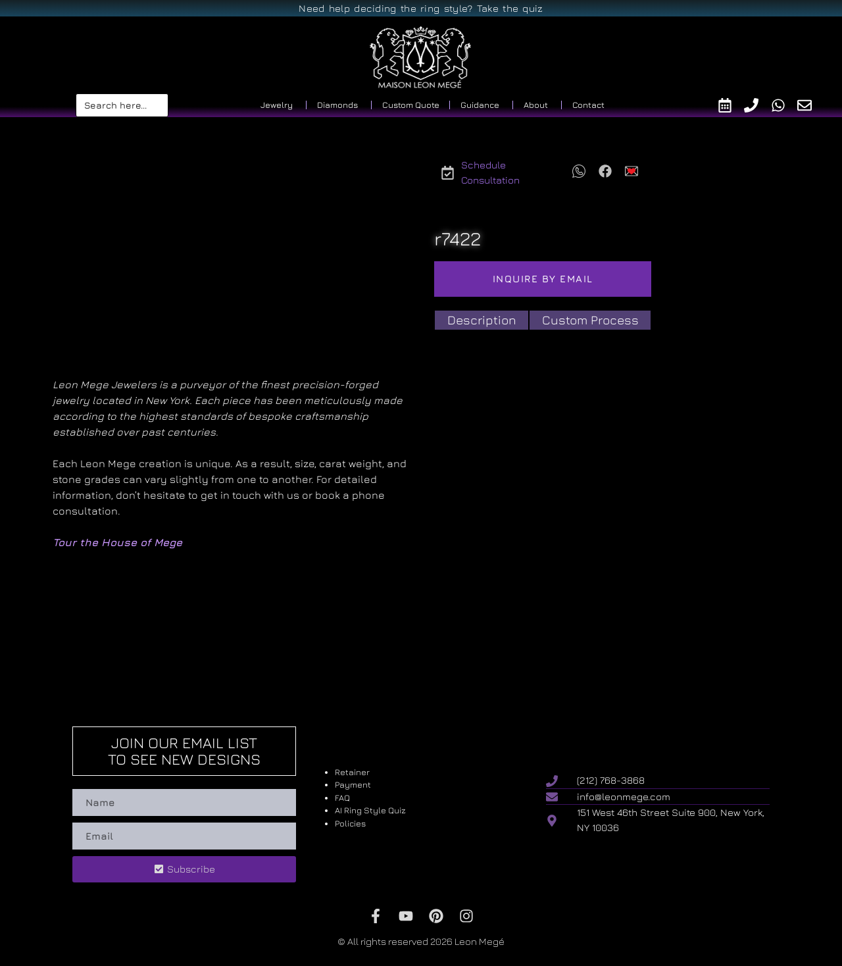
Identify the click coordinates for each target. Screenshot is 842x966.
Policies (350, 823)
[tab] (481, 320)
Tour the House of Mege (117, 542)
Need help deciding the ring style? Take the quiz (421, 8)
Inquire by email (543, 278)
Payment (353, 784)
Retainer (352, 772)
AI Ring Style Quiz (370, 810)
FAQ (342, 797)
